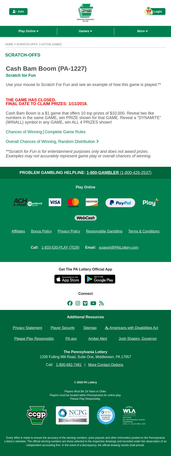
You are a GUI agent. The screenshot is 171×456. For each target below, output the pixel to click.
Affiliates (18, 231)
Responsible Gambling (104, 231)
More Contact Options (105, 365)
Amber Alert (97, 339)
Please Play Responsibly (34, 339)
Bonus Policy (41, 231)
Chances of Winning (24, 132)
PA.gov (71, 339)
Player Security (63, 328)
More (142, 31)
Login (155, 12)
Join (18, 11)
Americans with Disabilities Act (131, 328)
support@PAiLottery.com (119, 247)
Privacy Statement (27, 328)
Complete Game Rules (65, 132)
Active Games (51, 44)
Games (85, 31)
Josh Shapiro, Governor (138, 339)
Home (9, 44)
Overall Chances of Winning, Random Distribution (53, 142)
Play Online (28, 31)
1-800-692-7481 (69, 365)
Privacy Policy (69, 231)
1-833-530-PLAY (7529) (60, 247)
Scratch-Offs (26, 44)
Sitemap (90, 328)
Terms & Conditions (144, 231)
